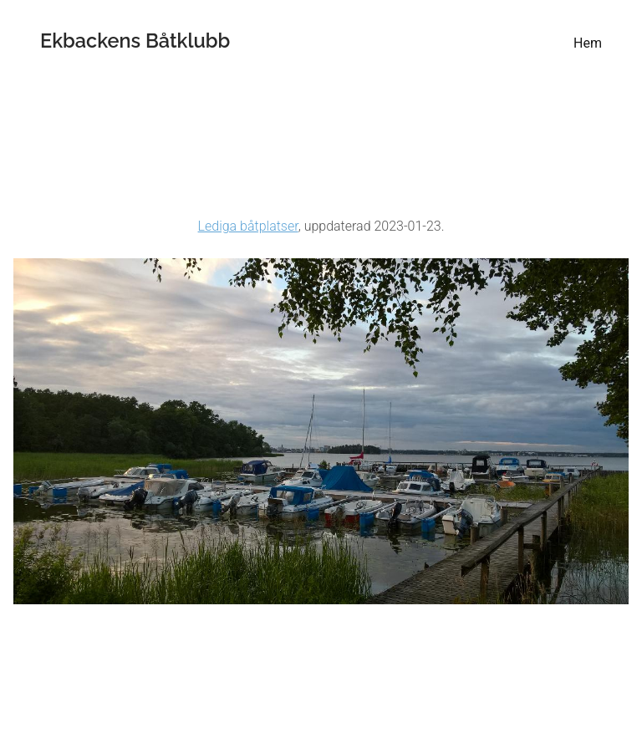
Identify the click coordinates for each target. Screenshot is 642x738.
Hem (587, 43)
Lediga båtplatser (248, 226)
